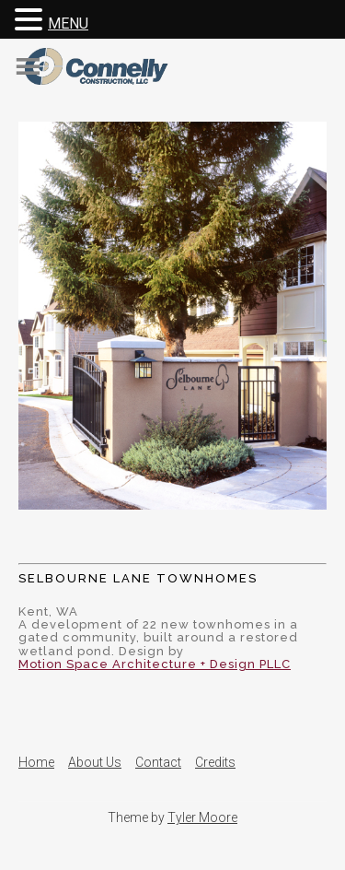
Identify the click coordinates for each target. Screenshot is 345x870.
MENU (68, 23)
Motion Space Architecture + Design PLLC (154, 664)
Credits (215, 762)
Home (36, 762)
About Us (94, 762)
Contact (158, 762)
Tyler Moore (202, 817)
